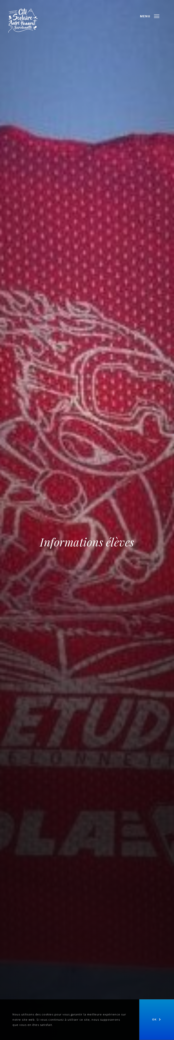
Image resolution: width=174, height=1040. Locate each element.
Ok (154, 1019)
